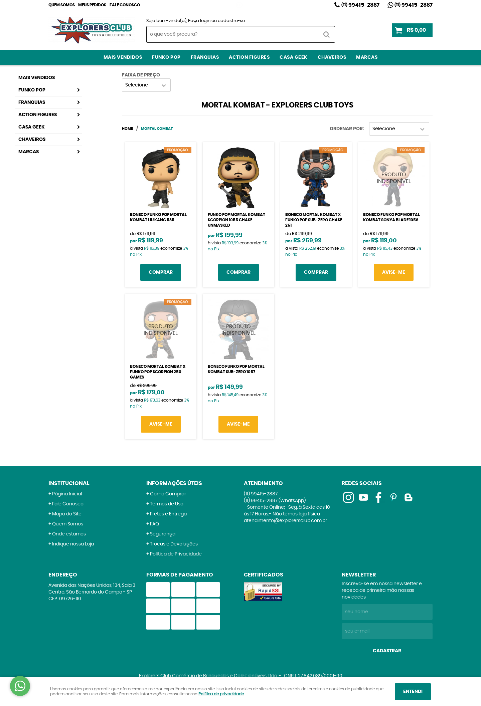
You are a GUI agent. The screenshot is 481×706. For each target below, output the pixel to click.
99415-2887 (360, 5)
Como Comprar (168, 494)
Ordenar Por (346, 129)
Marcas (366, 57)
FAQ (154, 524)
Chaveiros (332, 57)
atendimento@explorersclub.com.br (285, 520)
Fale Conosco (125, 5)
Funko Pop (166, 57)
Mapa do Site (67, 514)
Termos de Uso (166, 504)
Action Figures (249, 57)
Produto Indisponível (394, 178)
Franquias (205, 57)
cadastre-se (231, 21)
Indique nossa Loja (73, 544)
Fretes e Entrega (168, 514)
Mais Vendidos (123, 57)
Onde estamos (69, 534)
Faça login (199, 21)
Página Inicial (67, 494)
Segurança (162, 534)
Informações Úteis (174, 483)
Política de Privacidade (176, 554)
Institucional (69, 483)
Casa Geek (294, 57)
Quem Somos (61, 5)
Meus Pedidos (92, 5)
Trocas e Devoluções (174, 544)
